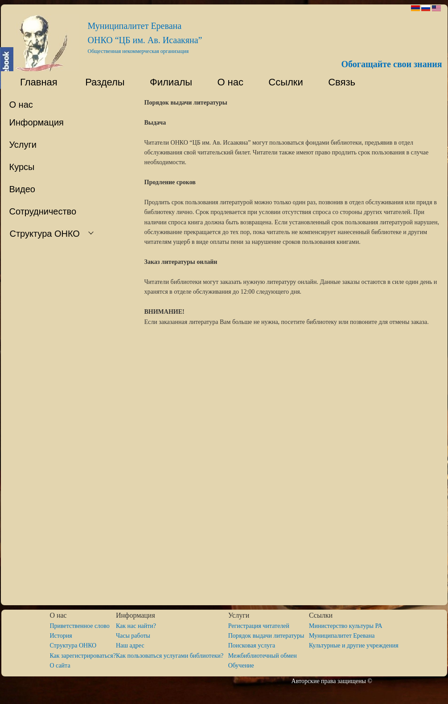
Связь (340, 82)
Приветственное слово (79, 626)
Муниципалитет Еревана (341, 635)
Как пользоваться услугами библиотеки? (172, 655)
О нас (226, 82)
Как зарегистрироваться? (82, 655)
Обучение (241, 665)
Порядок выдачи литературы (268, 635)
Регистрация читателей (258, 626)
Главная (33, 82)
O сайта (59, 665)
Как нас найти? (136, 626)
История (60, 635)
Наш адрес (130, 645)
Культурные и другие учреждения (354, 645)
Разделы (99, 82)
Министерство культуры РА (345, 626)
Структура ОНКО (76, 645)
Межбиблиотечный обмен (262, 655)
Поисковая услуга (251, 645)
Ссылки (281, 82)
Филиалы (167, 82)
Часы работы (133, 635)
